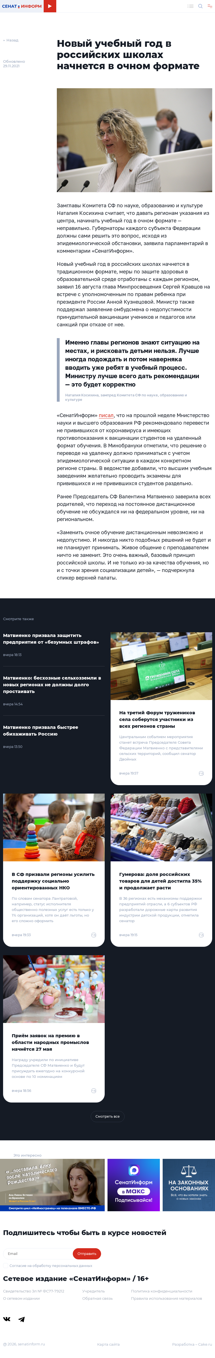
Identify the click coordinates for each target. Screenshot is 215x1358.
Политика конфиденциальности (161, 1291)
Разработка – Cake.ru (192, 1344)
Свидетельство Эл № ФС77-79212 (33, 1291)
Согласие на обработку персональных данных (51, 1266)
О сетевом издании (21, 1298)
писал (106, 415)
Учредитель (93, 1291)
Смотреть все (107, 1116)
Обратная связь (97, 1298)
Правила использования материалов (166, 1298)
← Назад (10, 40)
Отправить (87, 1254)
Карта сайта (108, 1344)
